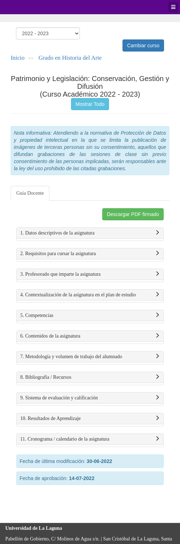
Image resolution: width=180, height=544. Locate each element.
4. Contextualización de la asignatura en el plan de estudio (90, 294)
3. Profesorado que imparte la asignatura (90, 274)
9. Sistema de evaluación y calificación (90, 398)
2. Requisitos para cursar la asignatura (90, 253)
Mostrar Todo (90, 104)
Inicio (17, 57)
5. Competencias (90, 315)
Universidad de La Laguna (25, 7)
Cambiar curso (143, 45)
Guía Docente (30, 193)
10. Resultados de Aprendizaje (90, 418)
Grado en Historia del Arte (70, 57)
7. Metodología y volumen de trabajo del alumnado (90, 356)
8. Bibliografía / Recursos (90, 377)
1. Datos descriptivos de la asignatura (90, 233)
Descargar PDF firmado (133, 214)
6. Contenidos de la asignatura (90, 336)
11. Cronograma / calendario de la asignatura (90, 439)
